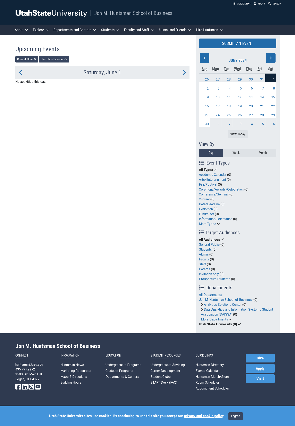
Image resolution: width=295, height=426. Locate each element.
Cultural (204, 199)
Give (260, 358)
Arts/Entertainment (212, 180)
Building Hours (70, 382)
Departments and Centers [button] (74, 30)
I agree (235, 416)
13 (251, 97)
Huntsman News (72, 365)
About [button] (21, 30)
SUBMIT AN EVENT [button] (237, 43)
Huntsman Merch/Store (212, 377)
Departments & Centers (122, 377)
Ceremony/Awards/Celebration (221, 189)
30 (251, 79)
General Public (209, 245)
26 (207, 79)
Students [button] (110, 30)
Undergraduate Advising (168, 365)
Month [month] (263, 153)
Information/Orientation (215, 219)
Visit (260, 378)
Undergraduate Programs (123, 365)
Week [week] (236, 153)
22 (273, 106)
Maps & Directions (73, 377)
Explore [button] (41, 30)
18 (229, 106)
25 (229, 115)
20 (251, 106)
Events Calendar (207, 371)
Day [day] (211, 153)
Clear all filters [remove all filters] (26, 59)
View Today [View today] (237, 134)
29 (240, 79)
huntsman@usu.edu (29, 364)
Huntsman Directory (210, 365)
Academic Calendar (212, 175)
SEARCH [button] (274, 3)
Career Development (165, 371)
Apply (260, 368)
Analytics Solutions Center (223, 305)
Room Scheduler (207, 382)
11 (229, 97)
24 (218, 115)
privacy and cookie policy (203, 416)
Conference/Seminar (214, 194)
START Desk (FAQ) (164, 382)
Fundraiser (206, 214)
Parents (204, 269)
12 (240, 97)
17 (218, 106)
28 (229, 79)
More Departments (214, 319)
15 (273, 97)
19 (240, 106)
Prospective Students (214, 279)
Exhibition (206, 209)
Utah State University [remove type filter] (54, 59)
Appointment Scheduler (212, 388)
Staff (202, 264)
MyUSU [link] (259, 3)
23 (207, 115)
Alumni (204, 254)
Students (205, 249)
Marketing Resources (75, 371)
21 (262, 106)
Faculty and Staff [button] (139, 30)
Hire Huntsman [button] (209, 30)
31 (262, 79)
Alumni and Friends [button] (175, 30)
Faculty (204, 259)
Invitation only (209, 274)
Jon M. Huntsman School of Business (133, 13)
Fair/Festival (208, 184)
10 (218, 97)
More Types (207, 224)
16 (207, 106)
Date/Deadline (209, 204)
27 (218, 79)
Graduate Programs (119, 371)
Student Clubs (161, 377)
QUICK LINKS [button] (242, 3)
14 (262, 97)
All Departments (210, 295)
